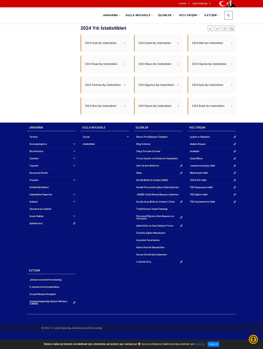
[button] (224, 28)
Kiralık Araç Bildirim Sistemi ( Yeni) (155, 208)
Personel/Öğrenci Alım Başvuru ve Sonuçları (155, 224)
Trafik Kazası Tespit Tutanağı (152, 215)
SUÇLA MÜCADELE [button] (137, 15)
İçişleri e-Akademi (200, 143)
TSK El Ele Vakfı (198, 186)
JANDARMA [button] (110, 15)
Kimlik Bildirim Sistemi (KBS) (152, 186)
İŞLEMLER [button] (165, 15)
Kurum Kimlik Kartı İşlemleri (151, 261)
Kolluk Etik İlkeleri (39, 194)
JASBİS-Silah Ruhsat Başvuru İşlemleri (157, 201)
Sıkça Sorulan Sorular (148, 158)
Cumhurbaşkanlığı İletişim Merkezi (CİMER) (48, 309)
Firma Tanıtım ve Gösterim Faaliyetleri (157, 165)
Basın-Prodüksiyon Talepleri (152, 143)
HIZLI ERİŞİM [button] (188, 15)
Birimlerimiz (36, 158)
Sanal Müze (196, 165)
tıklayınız (200, 344)
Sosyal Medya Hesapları (43, 301)
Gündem (34, 165)
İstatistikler (89, 150)
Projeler (34, 186)
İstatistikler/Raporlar (41, 201)
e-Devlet (182, 4)
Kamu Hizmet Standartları (150, 254)
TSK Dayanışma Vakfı (201, 194)
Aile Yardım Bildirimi (147, 172)
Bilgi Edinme (143, 150)
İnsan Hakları (37, 223)
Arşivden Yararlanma (148, 247)
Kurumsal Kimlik (39, 179)
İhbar (139, 179)
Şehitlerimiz (36, 230)
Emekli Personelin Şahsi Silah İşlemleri (157, 194)
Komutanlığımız (38, 150)
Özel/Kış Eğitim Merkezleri (150, 239)
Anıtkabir (195, 158)
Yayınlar (34, 172)
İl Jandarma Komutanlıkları (45, 293)
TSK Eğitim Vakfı (199, 201)
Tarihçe (34, 143)
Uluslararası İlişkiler (41, 215)
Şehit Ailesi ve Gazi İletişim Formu (154, 232)
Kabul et (213, 344)
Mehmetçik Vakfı (199, 179)
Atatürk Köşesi (198, 150)
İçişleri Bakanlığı (200, 4)
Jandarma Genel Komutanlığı (46, 286)
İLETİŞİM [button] (210, 15)
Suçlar (86, 143)
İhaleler (34, 208)
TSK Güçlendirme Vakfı (202, 208)
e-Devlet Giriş (143, 268)
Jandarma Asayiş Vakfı (202, 172)
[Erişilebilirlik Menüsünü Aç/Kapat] (253, 339)
